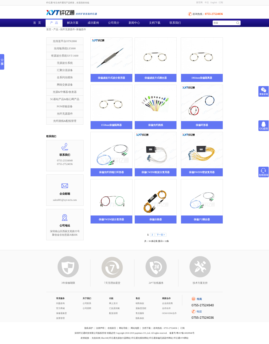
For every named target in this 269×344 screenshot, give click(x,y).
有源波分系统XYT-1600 (64, 55)
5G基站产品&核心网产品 (64, 99)
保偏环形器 (202, 125)
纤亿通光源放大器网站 (119, 338)
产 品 (54, 22)
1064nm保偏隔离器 (201, 78)
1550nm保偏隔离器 (111, 125)
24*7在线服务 (156, 283)
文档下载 (154, 22)
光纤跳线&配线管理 (64, 120)
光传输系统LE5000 (65, 48)
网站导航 (123, 328)
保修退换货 (61, 313)
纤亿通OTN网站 (181, 338)
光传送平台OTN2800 (65, 41)
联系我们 (175, 22)
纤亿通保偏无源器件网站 (161, 338)
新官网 (199, 2)
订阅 (221, 2)
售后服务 (140, 313)
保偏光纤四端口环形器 (111, 172)
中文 (207, 2)
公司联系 (87, 303)
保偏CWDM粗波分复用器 (155, 172)
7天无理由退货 (112, 283)
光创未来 (96, 338)
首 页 (37, 22)
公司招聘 (87, 308)
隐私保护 (88, 328)
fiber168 (104, 338)
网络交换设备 (65, 84)
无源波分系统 (65, 63)
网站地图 (135, 328)
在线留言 (112, 328)
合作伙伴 (166, 308)
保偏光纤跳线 (155, 125)
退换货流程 (141, 308)
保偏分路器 (155, 219)
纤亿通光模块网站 (139, 338)
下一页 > (161, 235)
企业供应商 (167, 303)
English (214, 2)
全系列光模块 (65, 77)
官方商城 (60, 308)
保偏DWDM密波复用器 (202, 172)
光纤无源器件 (67, 29)
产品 (55, 29)
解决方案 (72, 22)
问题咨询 (60, 303)
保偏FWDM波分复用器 (111, 219)
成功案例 (93, 22)
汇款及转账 (114, 308)
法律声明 (100, 328)
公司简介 (113, 22)
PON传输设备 (65, 106)
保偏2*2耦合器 (202, 219)
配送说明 (113, 313)
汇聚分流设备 (65, 70)
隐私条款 (140, 318)
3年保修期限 (68, 283)
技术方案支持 (200, 283)
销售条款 (140, 303)
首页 (48, 29)
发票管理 (60, 318)
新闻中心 (134, 22)
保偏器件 (81, 29)
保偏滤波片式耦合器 (155, 78)
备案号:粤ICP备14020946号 (181, 333)
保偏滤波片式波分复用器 (111, 78)
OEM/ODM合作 (169, 313)
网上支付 (113, 303)
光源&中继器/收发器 (65, 92)
